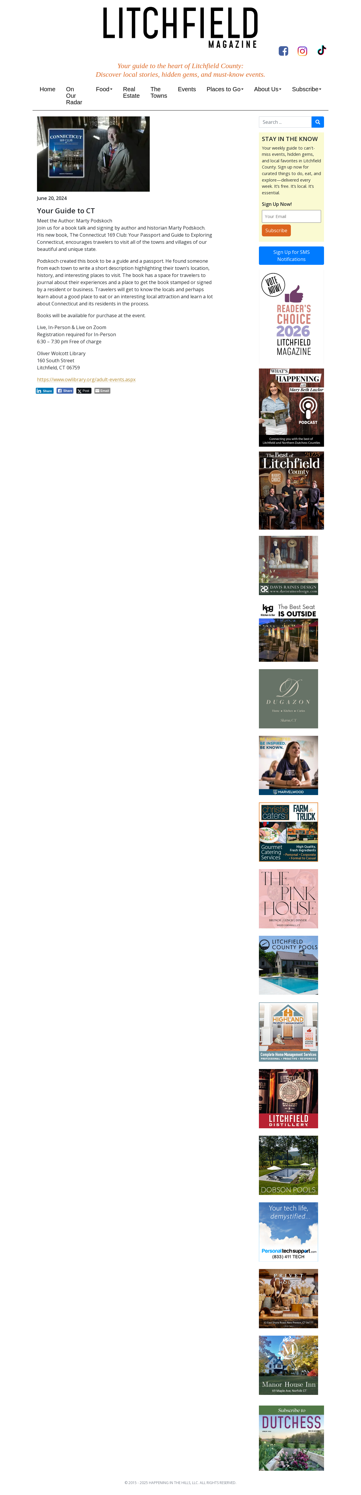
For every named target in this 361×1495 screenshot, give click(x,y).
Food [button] (102, 89)
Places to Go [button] (224, 89)
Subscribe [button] (305, 89)
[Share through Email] (102, 391)
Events (187, 89)
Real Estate (131, 92)
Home (47, 89)
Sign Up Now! (277, 204)
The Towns (158, 92)
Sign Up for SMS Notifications (291, 255)
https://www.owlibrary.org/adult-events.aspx (86, 379)
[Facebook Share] (65, 391)
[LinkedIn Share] (45, 391)
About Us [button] (266, 89)
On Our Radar (74, 95)
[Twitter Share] (83, 391)
